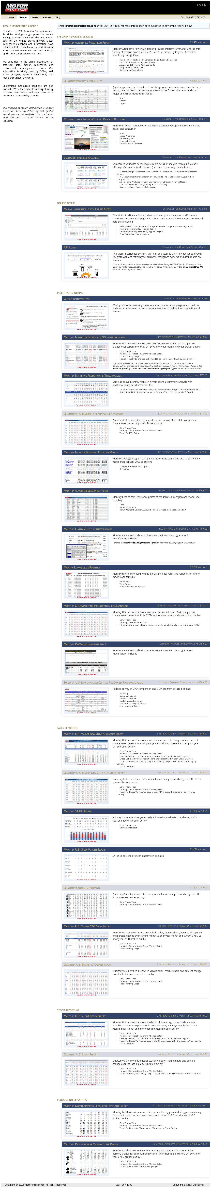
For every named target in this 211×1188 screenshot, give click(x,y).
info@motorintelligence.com (80, 25)
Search (35, 17)
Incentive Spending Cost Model (127, 368)
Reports (47, 17)
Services (23, 17)
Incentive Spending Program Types (161, 368)
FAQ (58, 17)
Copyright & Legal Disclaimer (188, 1184)
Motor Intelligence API (193, 267)
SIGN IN (201, 4)
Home (11, 17)
